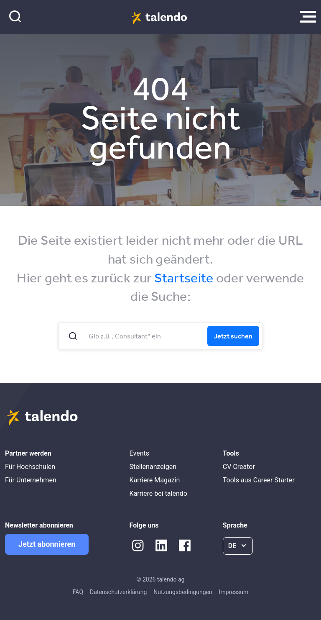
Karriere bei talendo (158, 493)
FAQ (78, 592)
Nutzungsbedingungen (182, 592)
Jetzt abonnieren (46, 544)
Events (139, 453)
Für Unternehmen (30, 480)
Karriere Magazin (155, 480)
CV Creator (239, 467)
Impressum (233, 592)
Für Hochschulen (30, 467)
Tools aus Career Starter (259, 480)
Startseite (183, 277)
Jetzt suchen (233, 336)
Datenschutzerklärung (118, 592)
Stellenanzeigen (153, 467)
